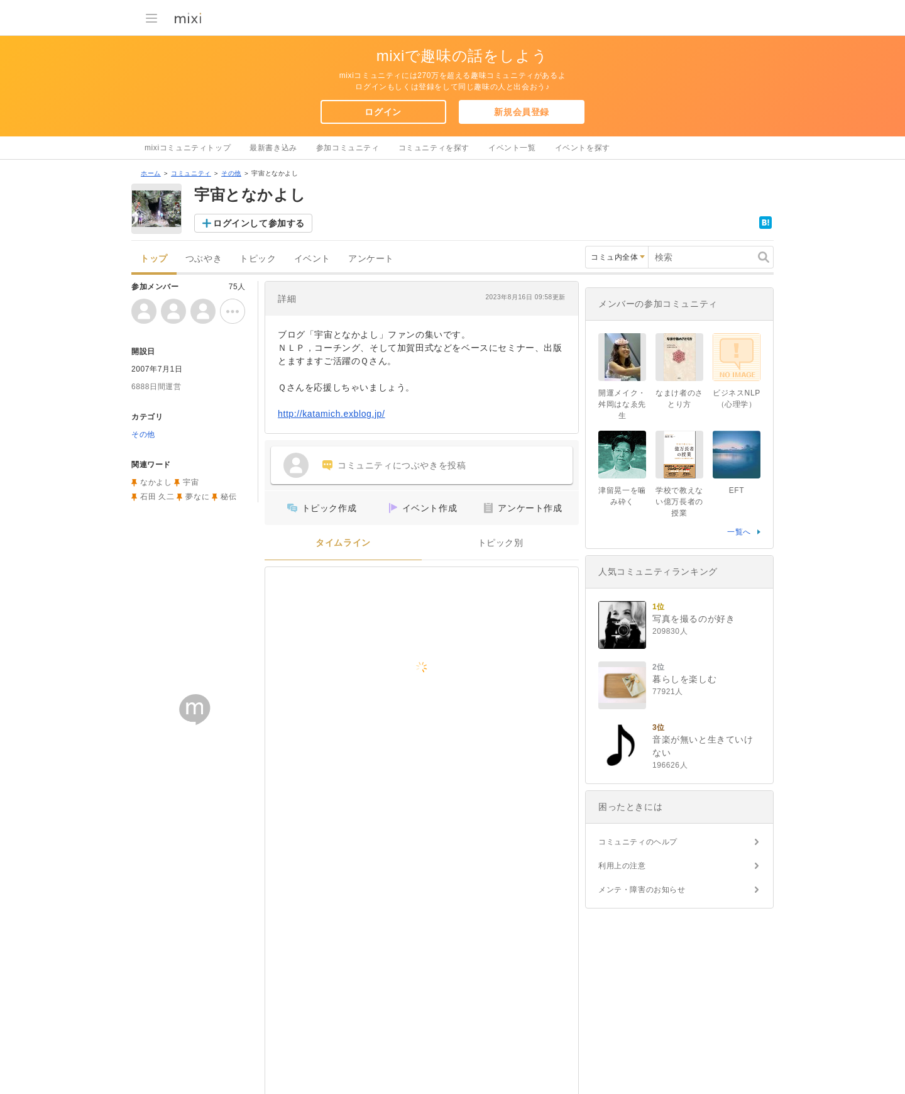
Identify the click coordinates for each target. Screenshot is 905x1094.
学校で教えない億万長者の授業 (679, 501)
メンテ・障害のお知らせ (642, 889)
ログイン (383, 112)
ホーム (151, 173)
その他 (231, 173)
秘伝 (228, 496)
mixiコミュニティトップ (188, 147)
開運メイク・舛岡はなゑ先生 (622, 404)
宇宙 (191, 482)
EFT (736, 490)
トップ (154, 258)
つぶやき (203, 258)
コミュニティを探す (433, 147)
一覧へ (739, 532)
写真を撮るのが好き (693, 619)
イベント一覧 (512, 147)
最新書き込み (273, 147)
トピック (257, 258)
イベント (312, 258)
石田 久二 (157, 496)
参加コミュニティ (348, 147)
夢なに (197, 496)
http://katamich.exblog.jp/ (331, 414)
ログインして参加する (259, 223)
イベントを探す (582, 147)
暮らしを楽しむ (684, 679)
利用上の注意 (622, 865)
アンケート (371, 258)
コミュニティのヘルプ (637, 841)
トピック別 (501, 543)
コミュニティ (191, 173)
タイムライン (343, 543)
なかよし (156, 482)
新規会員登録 (521, 112)
